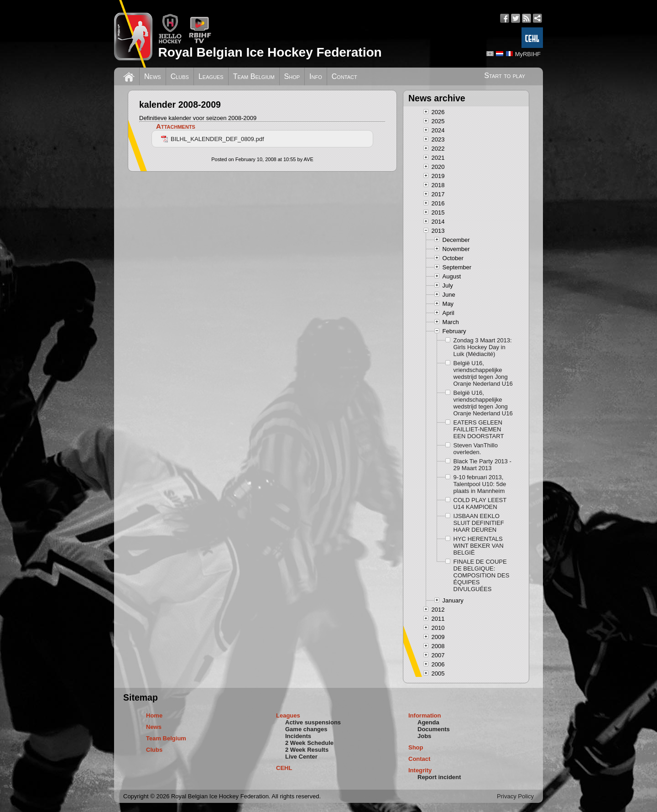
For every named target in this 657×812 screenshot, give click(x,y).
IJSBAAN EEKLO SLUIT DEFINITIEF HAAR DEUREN (479, 523)
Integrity (420, 770)
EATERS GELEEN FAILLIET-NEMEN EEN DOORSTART (479, 429)
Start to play (504, 75)
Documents (433, 729)
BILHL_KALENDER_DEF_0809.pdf (212, 139)
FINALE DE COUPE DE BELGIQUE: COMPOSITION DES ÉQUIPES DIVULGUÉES (482, 575)
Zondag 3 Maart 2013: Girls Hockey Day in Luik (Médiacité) (483, 347)
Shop (292, 76)
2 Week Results (306, 749)
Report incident (439, 777)
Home (154, 715)
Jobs (424, 736)
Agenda (428, 722)
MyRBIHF (528, 54)
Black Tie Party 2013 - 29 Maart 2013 (482, 464)
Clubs (180, 76)
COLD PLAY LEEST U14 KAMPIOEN (480, 503)
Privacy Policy (515, 796)
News (152, 76)
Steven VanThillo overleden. (476, 449)
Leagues (211, 76)
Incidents (298, 736)
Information (424, 715)
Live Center (301, 756)
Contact (344, 76)
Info (315, 76)
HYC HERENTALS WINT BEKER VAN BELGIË (479, 545)
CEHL (284, 768)
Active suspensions (313, 722)
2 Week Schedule (309, 742)
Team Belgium (254, 76)
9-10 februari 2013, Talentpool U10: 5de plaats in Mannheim (480, 484)
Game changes (306, 729)
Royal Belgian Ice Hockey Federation (269, 52)
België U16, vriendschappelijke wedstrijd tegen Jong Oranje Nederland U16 (483, 373)
